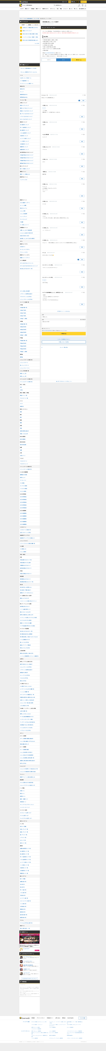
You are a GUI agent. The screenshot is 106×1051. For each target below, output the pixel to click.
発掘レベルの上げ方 (24, 433)
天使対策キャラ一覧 (24, 867)
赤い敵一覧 (22, 884)
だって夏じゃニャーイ (24, 224)
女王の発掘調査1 (23, 513)
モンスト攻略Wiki (70, 1027)
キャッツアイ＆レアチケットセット (27, 804)
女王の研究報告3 (23, 502)
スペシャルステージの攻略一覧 (26, 381)
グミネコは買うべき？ (24, 815)
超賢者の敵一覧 (23, 917)
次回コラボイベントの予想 (25, 532)
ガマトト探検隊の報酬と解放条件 (26, 738)
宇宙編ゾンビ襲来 (23, 351)
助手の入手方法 (23, 763)
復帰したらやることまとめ (25, 713)
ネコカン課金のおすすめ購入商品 (26, 782)
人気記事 (22, 24)
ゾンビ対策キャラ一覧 (24, 865)
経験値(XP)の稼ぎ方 (24, 672)
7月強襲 (21, 222)
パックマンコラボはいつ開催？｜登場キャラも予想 (31, 37)
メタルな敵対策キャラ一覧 (25, 859)
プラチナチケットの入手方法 (25, 296)
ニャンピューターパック (25, 807)
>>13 (44, 280)
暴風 (21, 411)
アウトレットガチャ (24, 252)
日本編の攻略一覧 (23, 307)
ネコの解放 (22, 483)
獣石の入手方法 (23, 680)
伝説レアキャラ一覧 (24, 829)
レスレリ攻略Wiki (52, 1031)
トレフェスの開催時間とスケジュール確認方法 (29, 656)
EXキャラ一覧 (23, 840)
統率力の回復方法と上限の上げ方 (26, 614)
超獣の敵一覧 (22, 912)
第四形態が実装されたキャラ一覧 (26, 581)
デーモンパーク (23, 480)
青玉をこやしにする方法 (25, 647)
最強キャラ (27, 8)
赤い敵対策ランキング (24, 124)
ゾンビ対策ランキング (24, 141)
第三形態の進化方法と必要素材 (26, 634)
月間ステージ (22, 455)
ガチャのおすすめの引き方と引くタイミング (29, 265)
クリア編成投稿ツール (24, 80)
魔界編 (21, 357)
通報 (84, 95)
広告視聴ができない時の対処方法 (26, 724)
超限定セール (22, 796)
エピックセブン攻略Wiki (53, 1032)
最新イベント (38, 8)
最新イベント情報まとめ (25, 174)
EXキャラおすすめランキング (26, 119)
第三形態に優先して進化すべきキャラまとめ (29, 636)
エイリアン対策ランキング (25, 138)
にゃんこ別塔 (22, 210)
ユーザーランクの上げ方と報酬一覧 (27, 689)
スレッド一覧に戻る (64, 347)
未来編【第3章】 (23, 332)
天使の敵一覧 (22, 895)
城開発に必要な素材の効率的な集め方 (27, 760)
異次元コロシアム (23, 208)
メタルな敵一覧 (23, 892)
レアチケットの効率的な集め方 (26, 293)
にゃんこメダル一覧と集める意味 (26, 702)
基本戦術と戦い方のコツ (25, 606)
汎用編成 (32, 8)
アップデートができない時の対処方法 (27, 722)
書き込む (64, 333)
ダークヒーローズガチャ (25, 249)
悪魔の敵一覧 (22, 909)
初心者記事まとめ (82, 8)
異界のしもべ (22, 477)
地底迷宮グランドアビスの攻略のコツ (27, 538)
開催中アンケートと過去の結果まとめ (27, 777)
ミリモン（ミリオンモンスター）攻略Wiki (74, 1038)
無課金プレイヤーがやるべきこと (26, 592)
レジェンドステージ (24, 362)
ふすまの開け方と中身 (24, 705)
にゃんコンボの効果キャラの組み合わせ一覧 (29, 768)
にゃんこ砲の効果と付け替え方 (26, 752)
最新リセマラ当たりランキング (26, 108)
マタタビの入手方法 (24, 678)
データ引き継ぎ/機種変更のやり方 (26, 716)
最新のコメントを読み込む (64, 311)
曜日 (21, 417)
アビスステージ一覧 (24, 398)
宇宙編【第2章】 (23, 346)
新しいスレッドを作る (64, 341)
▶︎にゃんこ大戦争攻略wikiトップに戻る (28, 68)
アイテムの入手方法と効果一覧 (26, 922)
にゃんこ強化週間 (23, 213)
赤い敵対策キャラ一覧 (24, 851)
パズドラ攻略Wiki (52, 1027)
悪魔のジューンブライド (25, 257)
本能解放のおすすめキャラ (25, 565)
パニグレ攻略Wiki (34, 1038)
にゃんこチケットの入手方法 (25, 667)
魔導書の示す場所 (23, 474)
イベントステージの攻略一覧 (25, 469)
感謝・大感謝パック (24, 799)
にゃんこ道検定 (23, 551)
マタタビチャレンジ (24, 463)
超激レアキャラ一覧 (24, 832)
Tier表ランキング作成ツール (25, 78)
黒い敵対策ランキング (24, 130)
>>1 (44, 108)
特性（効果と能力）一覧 (25, 928)
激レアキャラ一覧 (23, 834)
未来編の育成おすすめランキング (26, 157)
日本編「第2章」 (23, 313)
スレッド (36, 24)
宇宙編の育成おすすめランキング (26, 160)
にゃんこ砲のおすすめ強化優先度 (26, 755)
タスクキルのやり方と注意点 (25, 620)
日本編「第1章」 (23, 310)
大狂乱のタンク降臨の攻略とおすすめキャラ (31, 27)
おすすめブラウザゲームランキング (30, 978)
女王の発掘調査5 (23, 524)
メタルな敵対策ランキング (25, 133)
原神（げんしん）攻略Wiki (36, 1031)
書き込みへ (78, 59)
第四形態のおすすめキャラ (25, 579)
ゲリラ (21, 403)
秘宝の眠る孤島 (23, 444)
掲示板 (29, 24)
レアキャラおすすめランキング (26, 116)
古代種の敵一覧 (23, 906)
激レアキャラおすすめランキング (26, 113)
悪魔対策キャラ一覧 (24, 873)
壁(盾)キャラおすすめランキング (26, 110)
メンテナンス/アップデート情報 (26, 719)
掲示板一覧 (22, 88)
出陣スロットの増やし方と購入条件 (27, 700)
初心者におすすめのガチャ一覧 (26, 268)
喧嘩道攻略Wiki (70, 1035)
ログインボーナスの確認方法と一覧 (27, 694)
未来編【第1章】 (23, 326)
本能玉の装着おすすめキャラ (25, 573)
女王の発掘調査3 (23, 518)
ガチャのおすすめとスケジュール (26, 263)
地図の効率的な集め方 (24, 431)
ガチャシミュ (52, 8)
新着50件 (49, 59)
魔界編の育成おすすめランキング (26, 163)
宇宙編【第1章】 (23, 343)
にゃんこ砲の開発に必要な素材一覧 (27, 757)
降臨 (61, 8)
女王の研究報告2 (23, 499)
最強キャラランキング (27, 30)
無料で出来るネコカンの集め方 (26, 664)
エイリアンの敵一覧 (24, 898)
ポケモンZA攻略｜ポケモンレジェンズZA (38, 1021)
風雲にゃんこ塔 (23, 373)
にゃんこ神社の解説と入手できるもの (27, 741)
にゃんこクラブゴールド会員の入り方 (27, 785)
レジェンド (65, 8)
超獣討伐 (22, 406)
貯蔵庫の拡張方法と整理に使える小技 (27, 697)
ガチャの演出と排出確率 (25, 291)
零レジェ (75, 8)
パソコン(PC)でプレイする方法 (26, 727)
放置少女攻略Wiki (52, 1035)
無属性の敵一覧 (23, 881)
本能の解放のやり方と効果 (25, 562)
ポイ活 (64, 2)
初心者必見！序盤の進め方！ (25, 590)
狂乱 (58, 8)
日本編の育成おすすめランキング (26, 155)
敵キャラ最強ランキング (25, 168)
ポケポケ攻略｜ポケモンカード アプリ (74, 1024)
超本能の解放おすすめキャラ (25, 568)
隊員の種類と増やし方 (24, 744)
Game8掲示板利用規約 (49, 52)
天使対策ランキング (24, 135)
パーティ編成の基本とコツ (25, 609)
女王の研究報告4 (23, 505)
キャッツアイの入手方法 (25, 675)
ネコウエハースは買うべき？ (25, 812)
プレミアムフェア (23, 219)
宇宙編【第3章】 (23, 348)
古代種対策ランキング (24, 144)
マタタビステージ (23, 461)
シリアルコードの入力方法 (25, 730)
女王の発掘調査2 (23, 516)
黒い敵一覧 (22, 887)
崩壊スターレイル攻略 (35, 1027)
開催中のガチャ (46, 8)
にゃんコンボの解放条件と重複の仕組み (28, 771)
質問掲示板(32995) (23, 97)
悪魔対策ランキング (24, 146)
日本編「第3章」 (23, 315)
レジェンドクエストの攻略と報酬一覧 (27, 543)
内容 (43, 319)
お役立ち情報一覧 (23, 711)
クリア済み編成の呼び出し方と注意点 (27, 625)
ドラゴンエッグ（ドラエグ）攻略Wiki (56, 1038)
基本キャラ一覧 (23, 843)
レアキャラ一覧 (23, 837)
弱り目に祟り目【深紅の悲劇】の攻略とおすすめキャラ (31, 33)
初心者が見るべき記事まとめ (25, 587)
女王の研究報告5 (23, 507)
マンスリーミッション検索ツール (26, 83)
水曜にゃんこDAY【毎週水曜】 (26, 230)
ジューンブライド (23, 216)
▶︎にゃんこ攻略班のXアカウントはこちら (29, 72)
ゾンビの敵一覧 (23, 903)
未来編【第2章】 (23, 329)
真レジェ (71, 8)
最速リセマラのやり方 (24, 598)
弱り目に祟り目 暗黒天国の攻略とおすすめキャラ (31, 40)
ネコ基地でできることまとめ (25, 686)
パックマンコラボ (23, 179)
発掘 (21, 428)
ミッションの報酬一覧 (24, 691)
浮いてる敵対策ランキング (25, 127)
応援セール (22, 790)
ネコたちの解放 (23, 491)
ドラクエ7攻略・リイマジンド (36, 1024)
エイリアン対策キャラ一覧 (25, 862)
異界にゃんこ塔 (23, 376)
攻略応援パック (23, 801)
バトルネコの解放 (23, 488)
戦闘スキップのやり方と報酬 (25, 623)
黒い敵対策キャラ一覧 (24, 854)
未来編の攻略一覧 (23, 324)
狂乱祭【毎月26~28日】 (25, 235)
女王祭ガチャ (22, 246)
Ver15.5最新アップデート (25, 202)
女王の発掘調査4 (23, 521)
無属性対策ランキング (24, 149)
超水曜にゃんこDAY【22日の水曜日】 (27, 238)
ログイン (83, 1)
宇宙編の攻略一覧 (23, 340)
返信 (83, 100)
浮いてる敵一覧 (23, 889)
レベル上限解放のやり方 (25, 639)
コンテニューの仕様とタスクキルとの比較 (28, 617)
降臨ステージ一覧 (23, 395)
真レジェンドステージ (24, 365)
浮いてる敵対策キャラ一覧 (25, 856)
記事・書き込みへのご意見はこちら (64, 381)
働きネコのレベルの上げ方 (25, 612)
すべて (63, 59)
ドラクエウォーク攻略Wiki (36, 1028)
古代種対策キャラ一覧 (24, 870)
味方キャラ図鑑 (23, 826)
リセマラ (22, 8)
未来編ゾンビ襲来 (23, 335)
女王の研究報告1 (23, 496)
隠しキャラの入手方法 (24, 642)
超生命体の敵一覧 (23, 914)
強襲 (21, 450)
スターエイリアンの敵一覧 (25, 900)
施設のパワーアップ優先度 (25, 645)
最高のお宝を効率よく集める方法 (26, 653)
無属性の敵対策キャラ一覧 (25, 848)
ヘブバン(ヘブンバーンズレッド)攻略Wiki (74, 1031)
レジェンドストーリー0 (24, 368)
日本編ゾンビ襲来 (23, 318)
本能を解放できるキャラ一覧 (25, 559)
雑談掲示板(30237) (23, 94)
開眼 (21, 422)
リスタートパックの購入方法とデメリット (28, 601)
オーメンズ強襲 (23, 205)
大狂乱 (21, 389)
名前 (43, 314)
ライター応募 (82, 1018)
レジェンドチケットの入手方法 (26, 299)
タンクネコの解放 (23, 485)
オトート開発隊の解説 (24, 749)
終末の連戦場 (22, 439)
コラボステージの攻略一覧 (25, 529)
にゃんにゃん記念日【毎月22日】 (26, 233)
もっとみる (37, 43)
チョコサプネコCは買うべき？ (26, 818)
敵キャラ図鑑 (22, 878)
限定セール (22, 793)
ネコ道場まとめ (23, 548)
